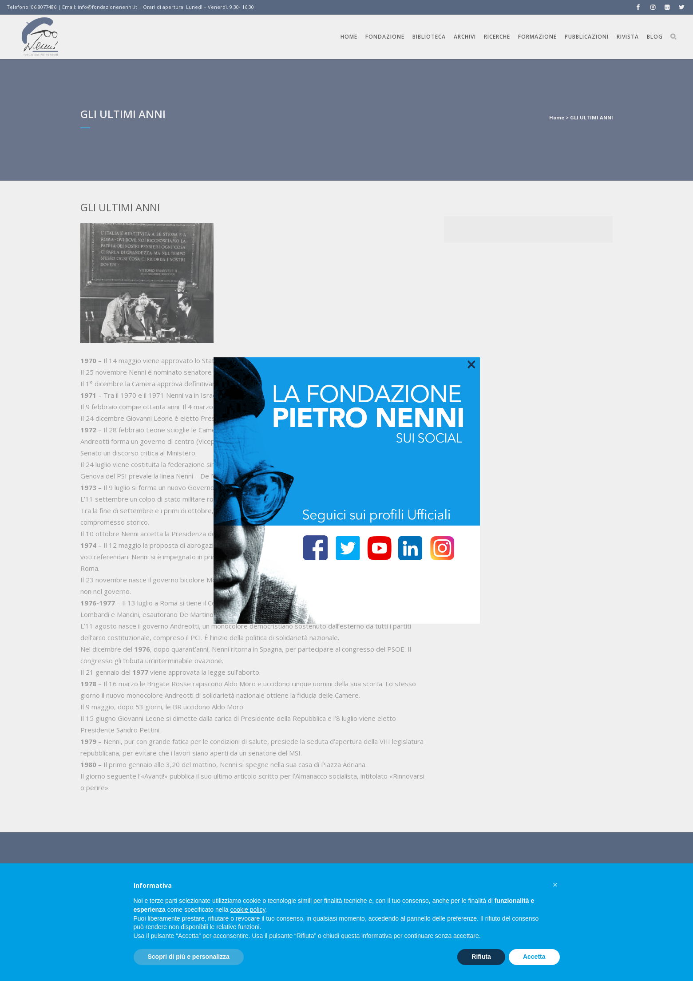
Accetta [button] (534, 956)
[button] (555, 885)
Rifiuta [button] (481, 956)
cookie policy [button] (247, 909)
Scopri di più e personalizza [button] (189, 956)
